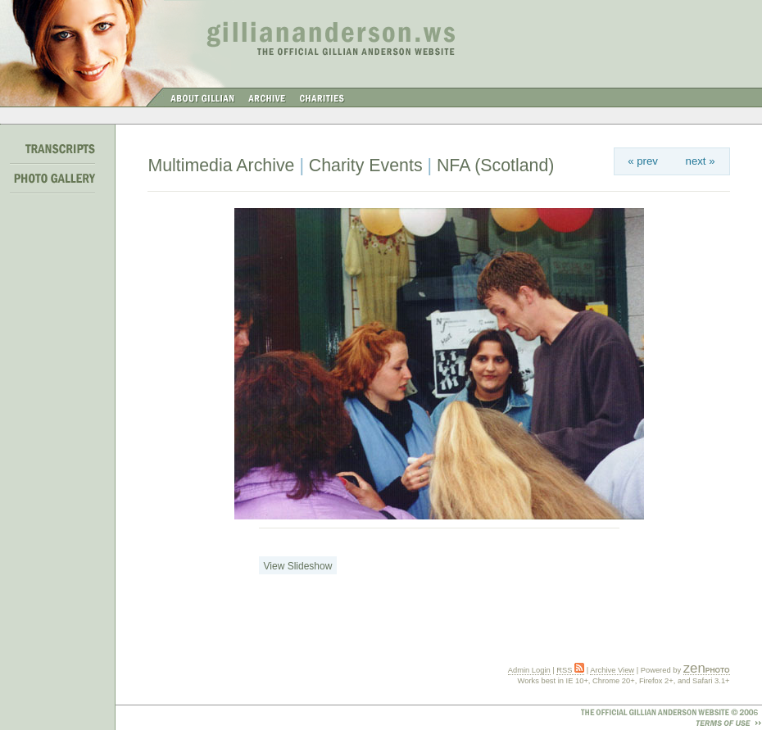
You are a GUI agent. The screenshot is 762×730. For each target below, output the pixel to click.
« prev (643, 161)
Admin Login (529, 670)
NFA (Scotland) (495, 165)
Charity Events (366, 165)
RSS (570, 670)
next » (700, 161)
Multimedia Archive (220, 165)
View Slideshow (298, 566)
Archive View (612, 670)
